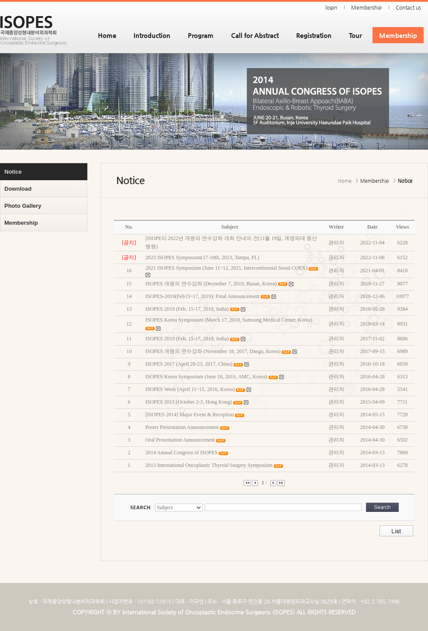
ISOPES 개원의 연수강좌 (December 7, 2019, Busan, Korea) (211, 284)
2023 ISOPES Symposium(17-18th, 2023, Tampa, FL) (202, 257)
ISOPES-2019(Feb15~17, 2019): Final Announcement (202, 296)
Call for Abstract (255, 35)
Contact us (408, 7)
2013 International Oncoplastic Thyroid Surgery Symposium (209, 465)
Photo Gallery (22, 205)
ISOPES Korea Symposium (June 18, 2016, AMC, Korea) (206, 377)
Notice (13, 171)
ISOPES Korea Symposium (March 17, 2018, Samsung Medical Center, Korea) (228, 320)
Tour (355, 35)
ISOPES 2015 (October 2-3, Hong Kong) (188, 402)
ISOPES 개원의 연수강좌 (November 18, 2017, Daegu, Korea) (212, 351)
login (331, 7)
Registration (313, 35)
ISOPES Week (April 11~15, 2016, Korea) (190, 389)
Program (201, 35)
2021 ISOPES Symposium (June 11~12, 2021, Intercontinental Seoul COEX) (226, 268)
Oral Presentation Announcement (180, 440)
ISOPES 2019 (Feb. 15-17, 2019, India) (187, 309)
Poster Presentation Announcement (182, 427)
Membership (366, 7)
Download (17, 188)
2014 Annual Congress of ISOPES (181, 452)
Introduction (152, 35)
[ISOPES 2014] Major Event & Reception (189, 415)
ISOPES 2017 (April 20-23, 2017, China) (188, 364)
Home (107, 35)
